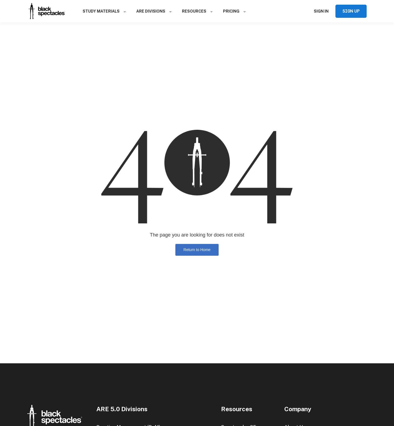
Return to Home (197, 249)
